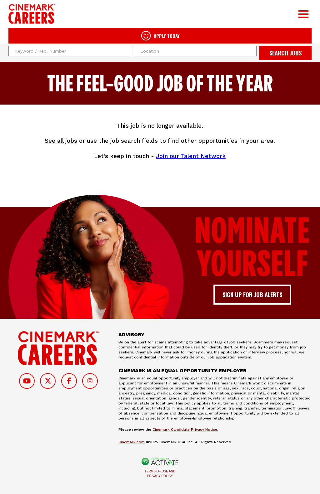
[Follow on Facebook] (69, 381)
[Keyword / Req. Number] (69, 51)
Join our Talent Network (191, 156)
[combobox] (195, 51)
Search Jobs (285, 53)
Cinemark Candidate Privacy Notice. (185, 429)
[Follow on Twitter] (48, 381)
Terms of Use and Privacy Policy (160, 474)
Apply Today (167, 35)
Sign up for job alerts (252, 294)
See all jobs (61, 140)
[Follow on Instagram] (90, 381)
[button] (251, 51)
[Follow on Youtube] (27, 381)
